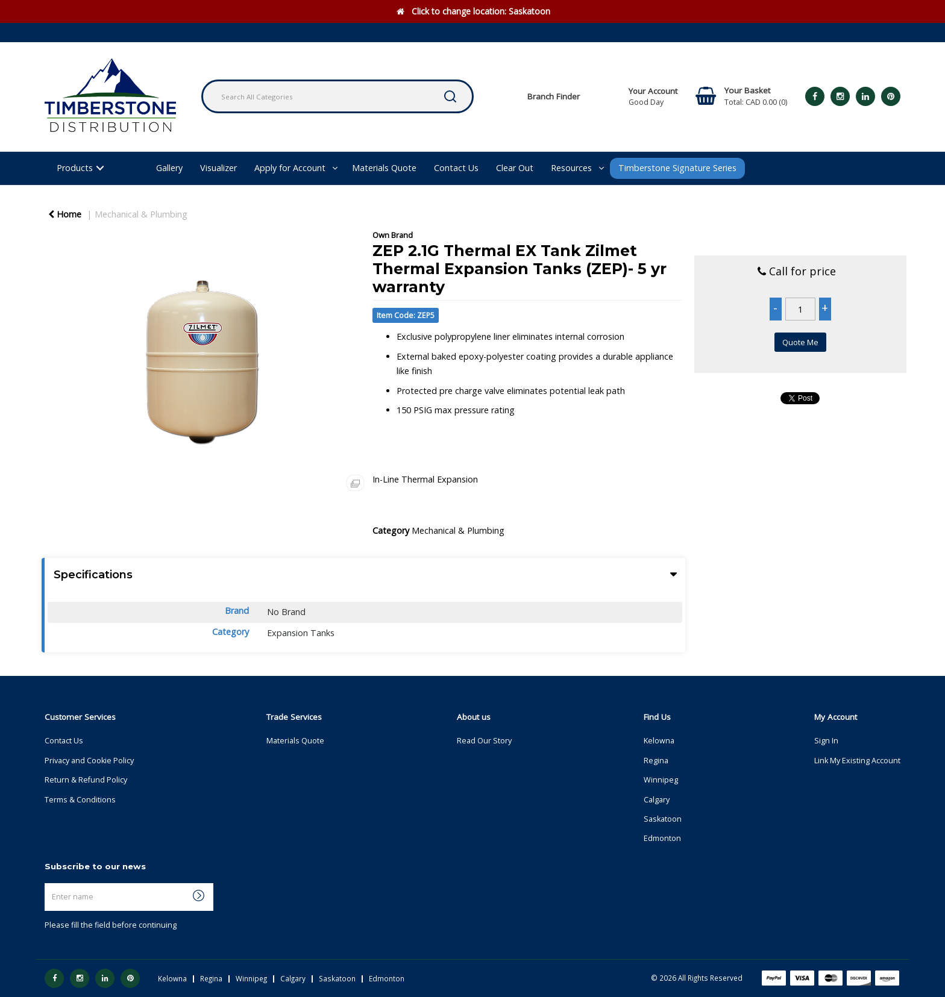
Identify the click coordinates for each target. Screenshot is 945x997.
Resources (571, 167)
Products (75, 167)
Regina (656, 760)
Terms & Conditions (80, 800)
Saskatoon (663, 819)
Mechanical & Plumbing (141, 214)
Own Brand (392, 235)
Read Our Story (484, 741)
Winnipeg (661, 780)
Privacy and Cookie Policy (89, 760)
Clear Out (514, 167)
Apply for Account (289, 167)
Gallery (169, 167)
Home (64, 214)
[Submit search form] (450, 96)
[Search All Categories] (337, 96)
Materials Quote (384, 167)
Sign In (826, 741)
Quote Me (800, 342)
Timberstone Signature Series (677, 167)
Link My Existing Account (857, 760)
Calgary (657, 800)
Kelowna (659, 741)
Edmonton (662, 838)
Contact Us (456, 167)
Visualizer (218, 167)
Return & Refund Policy (86, 780)
